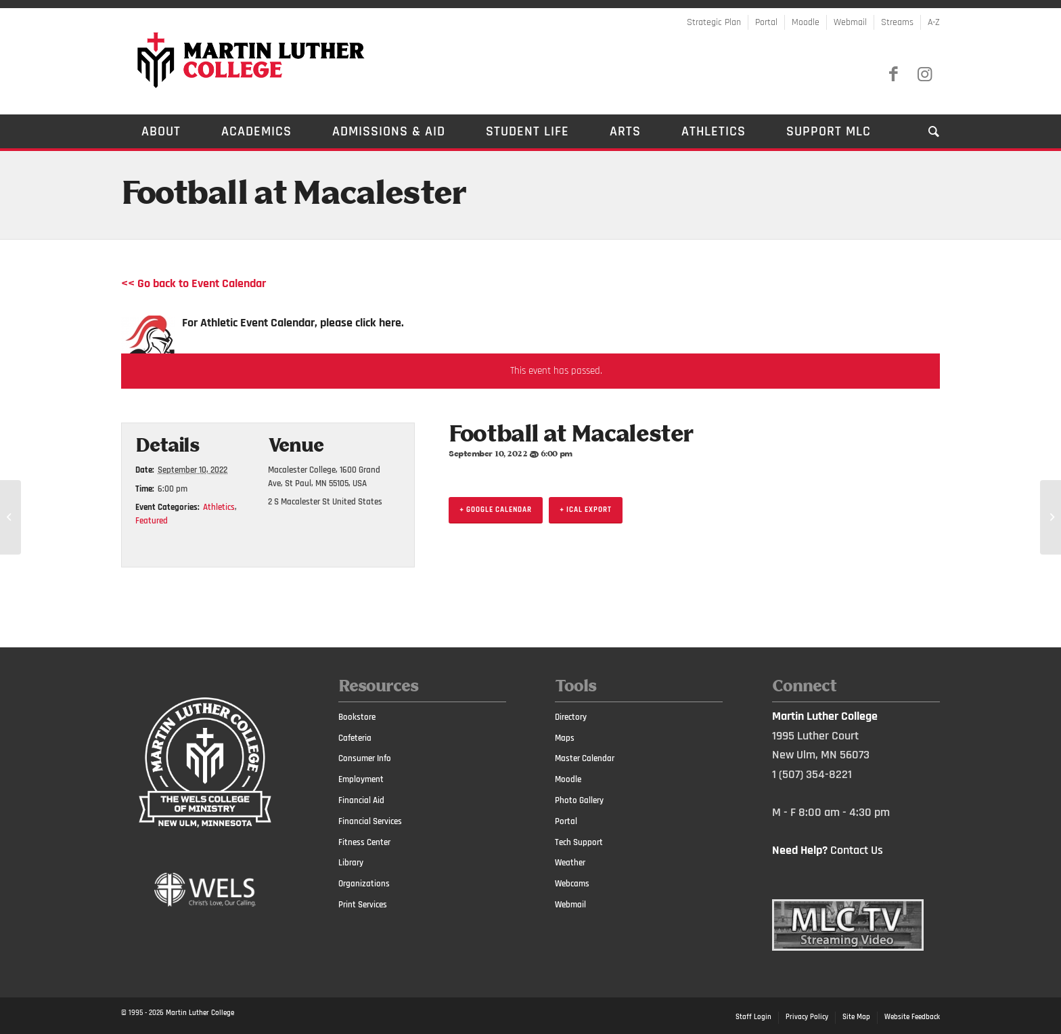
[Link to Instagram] (924, 74)
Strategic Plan (714, 22)
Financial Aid (361, 800)
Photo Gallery (579, 800)
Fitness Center (364, 842)
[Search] (924, 131)
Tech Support (579, 842)
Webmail (850, 22)
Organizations (364, 883)
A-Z (934, 22)
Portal (766, 22)
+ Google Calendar (495, 510)
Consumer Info (364, 758)
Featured (151, 520)
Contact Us (856, 850)
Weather (570, 862)
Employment (361, 779)
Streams (897, 22)
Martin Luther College (200, 1013)
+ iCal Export (586, 510)
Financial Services (370, 821)
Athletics (219, 507)
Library (350, 862)
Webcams (572, 883)
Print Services (362, 904)
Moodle (805, 22)
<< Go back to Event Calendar (193, 283)
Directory (571, 717)
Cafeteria (354, 738)
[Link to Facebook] (893, 74)
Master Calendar (584, 758)
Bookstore (357, 717)
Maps (564, 738)
